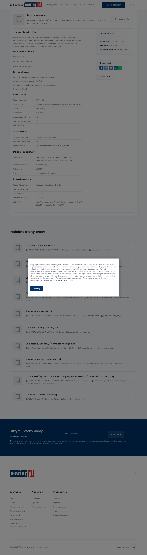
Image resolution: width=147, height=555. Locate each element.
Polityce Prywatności (65, 280)
